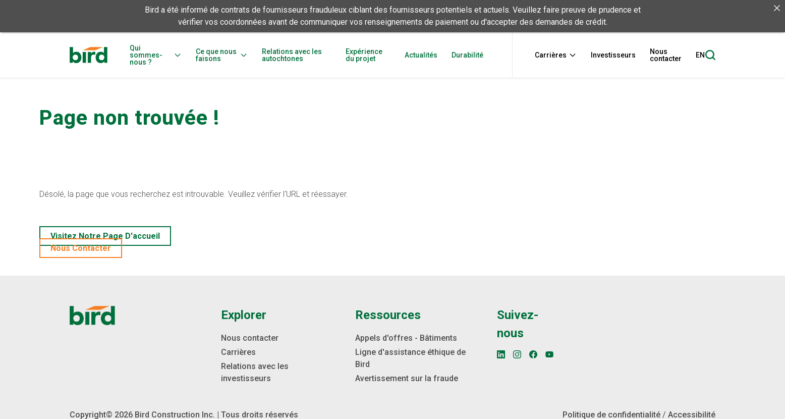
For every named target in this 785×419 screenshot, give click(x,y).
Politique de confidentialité (611, 414)
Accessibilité (691, 414)
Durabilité (467, 55)
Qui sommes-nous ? (156, 55)
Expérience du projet (364, 55)
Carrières (556, 55)
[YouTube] (549, 354)
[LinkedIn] (501, 354)
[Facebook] (533, 354)
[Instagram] (517, 354)
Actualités (421, 55)
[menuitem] (159, 55)
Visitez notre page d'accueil (105, 235)
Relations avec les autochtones (292, 55)
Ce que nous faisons (222, 55)
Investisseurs (613, 55)
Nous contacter (666, 55)
